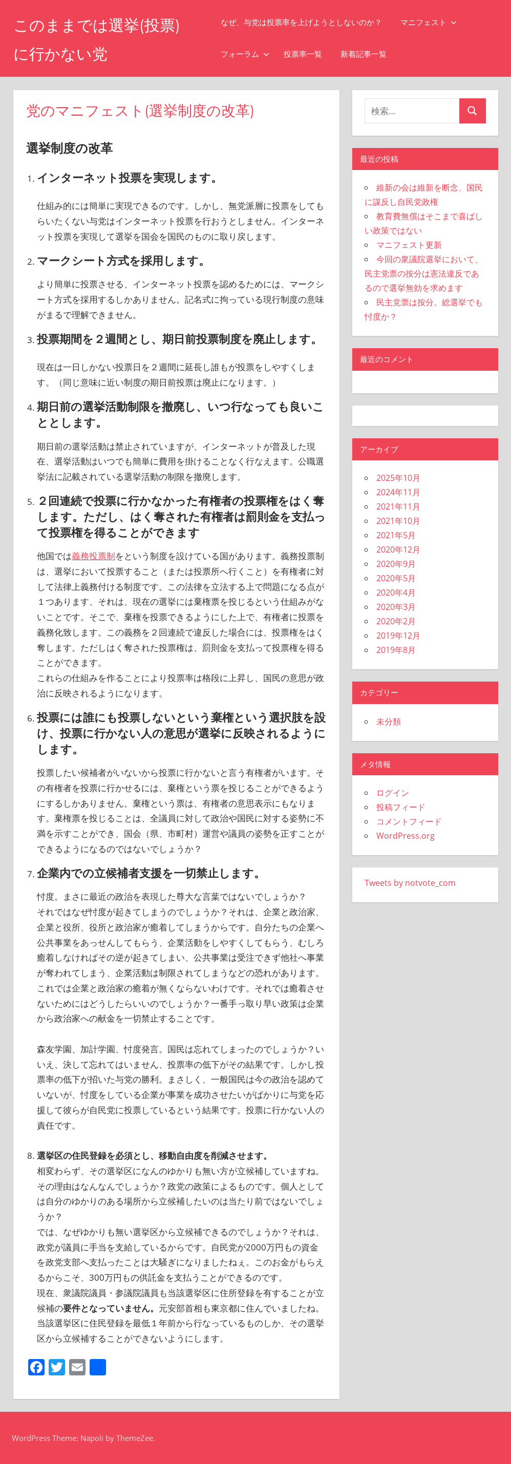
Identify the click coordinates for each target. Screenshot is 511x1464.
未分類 (388, 721)
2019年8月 (396, 649)
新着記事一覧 (370, 54)
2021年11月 (398, 506)
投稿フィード (400, 807)
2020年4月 (396, 592)
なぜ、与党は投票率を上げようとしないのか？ (308, 22)
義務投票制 (93, 556)
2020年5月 (396, 578)
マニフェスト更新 (409, 244)
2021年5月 (396, 535)
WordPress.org (405, 835)
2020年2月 (396, 621)
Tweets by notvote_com (410, 882)
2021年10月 (398, 520)
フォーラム (251, 54)
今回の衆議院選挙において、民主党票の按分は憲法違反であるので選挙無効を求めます (424, 273)
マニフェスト (435, 22)
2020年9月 (396, 563)
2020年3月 (396, 606)
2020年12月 (398, 549)
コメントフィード (409, 821)
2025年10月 (398, 477)
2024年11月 (398, 492)
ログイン (392, 792)
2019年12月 (398, 635)
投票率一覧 (309, 54)
